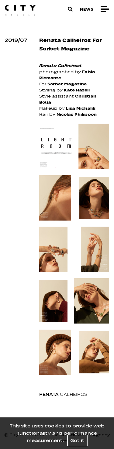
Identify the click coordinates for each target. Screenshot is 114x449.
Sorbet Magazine (67, 84)
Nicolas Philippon (77, 114)
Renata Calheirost (60, 65)
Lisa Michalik (80, 108)
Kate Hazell (77, 90)
